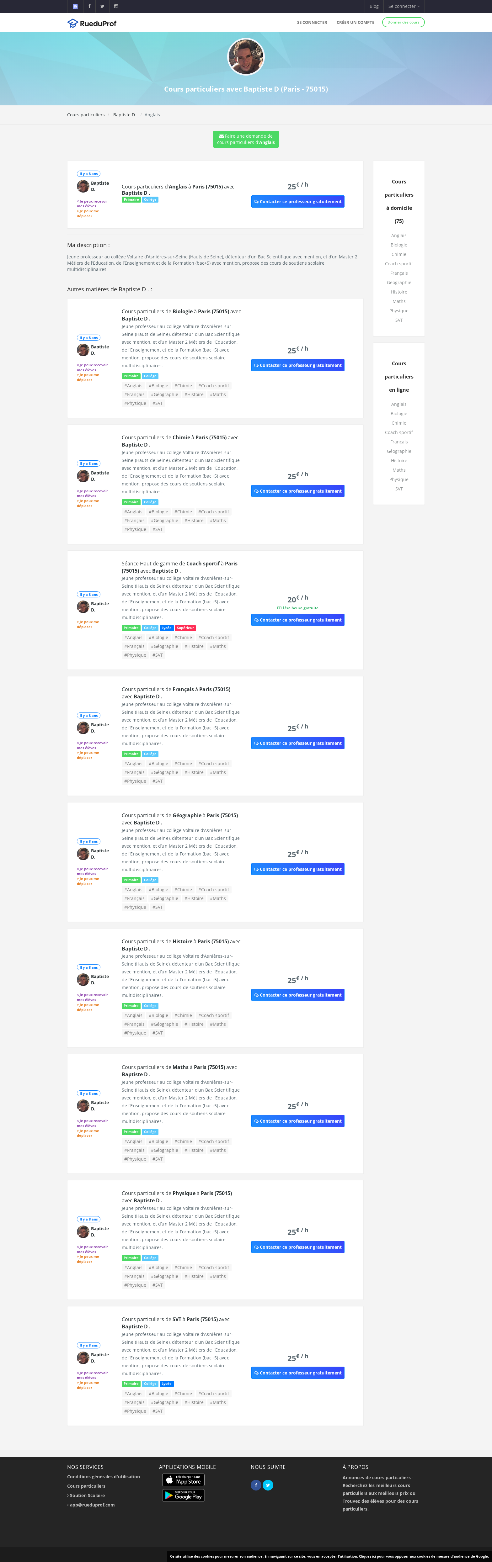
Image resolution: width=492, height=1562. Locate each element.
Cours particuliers (86, 115)
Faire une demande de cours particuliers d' (246, 139)
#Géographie (164, 394)
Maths (399, 301)
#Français (134, 394)
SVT (399, 320)
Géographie (399, 282)
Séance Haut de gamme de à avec (180, 567)
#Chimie (183, 386)
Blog (374, 6)
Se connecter (312, 22)
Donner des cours (404, 22)
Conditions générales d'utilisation (103, 1477)
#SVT (157, 403)
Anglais (399, 235)
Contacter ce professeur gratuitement (298, 201)
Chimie (399, 254)
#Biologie (158, 386)
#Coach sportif (213, 386)
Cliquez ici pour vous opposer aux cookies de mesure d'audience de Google (423, 1556)
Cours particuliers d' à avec (178, 189)
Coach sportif (399, 264)
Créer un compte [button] (355, 22)
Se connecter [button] (404, 6)
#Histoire (194, 394)
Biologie (399, 245)
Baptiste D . (124, 115)
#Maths (218, 394)
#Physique (135, 403)
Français (399, 273)
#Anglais (133, 386)
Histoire (399, 292)
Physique (399, 311)
